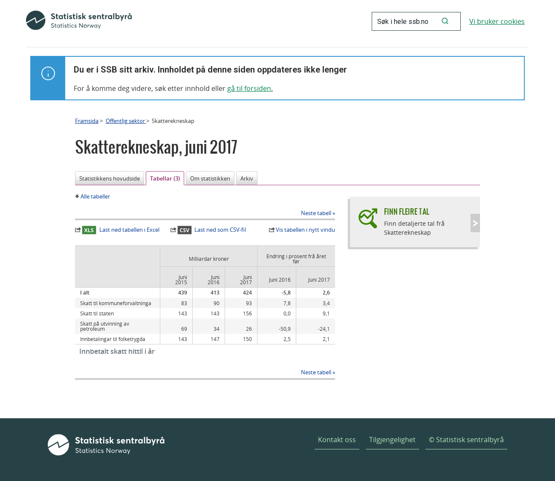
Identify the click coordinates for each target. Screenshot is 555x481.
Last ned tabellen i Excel (120, 230)
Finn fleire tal (406, 211)
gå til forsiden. (250, 88)
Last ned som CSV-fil (211, 230)
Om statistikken (210, 178)
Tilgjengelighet (392, 439)
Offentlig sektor (126, 121)
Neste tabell (316, 213)
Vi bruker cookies (497, 21)
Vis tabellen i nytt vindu (305, 229)
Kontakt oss (337, 439)
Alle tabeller (95, 196)
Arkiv (246, 178)
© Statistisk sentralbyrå (466, 439)
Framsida (86, 121)
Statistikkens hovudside (109, 178)
